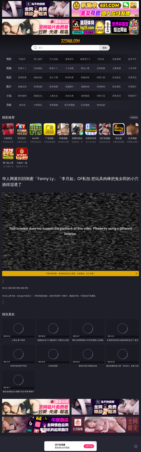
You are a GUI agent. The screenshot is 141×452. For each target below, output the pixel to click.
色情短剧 (101, 104)
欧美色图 (54, 86)
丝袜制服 (101, 68)
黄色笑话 (116, 95)
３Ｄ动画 (69, 68)
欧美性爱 (69, 77)
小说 (9, 95)
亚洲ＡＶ (22, 68)
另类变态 (132, 77)
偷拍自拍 (38, 77)
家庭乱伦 (38, 95)
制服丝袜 (85, 77)
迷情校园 (85, 95)
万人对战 (54, 59)
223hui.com (70, 41)
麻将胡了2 (85, 59)
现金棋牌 (116, 59)
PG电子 (22, 59)
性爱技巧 (132, 95)
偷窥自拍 (22, 86)
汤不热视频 (69, 104)
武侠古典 (69, 95)
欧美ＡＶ (54, 68)
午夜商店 (38, 104)
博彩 (9, 59)
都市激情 (22, 95)
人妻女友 (54, 95)
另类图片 (132, 86)
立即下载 (89, 446)
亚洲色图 (38, 86)
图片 (9, 86)
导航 (9, 105)
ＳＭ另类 (132, 68)
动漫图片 (69, 86)
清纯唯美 (101, 86)
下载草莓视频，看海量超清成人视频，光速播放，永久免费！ (92, 273)
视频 (9, 68)
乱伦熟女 (116, 77)
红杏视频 (85, 104)
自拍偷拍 (38, 68)
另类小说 (101, 95)
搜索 (104, 47)
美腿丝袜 (85, 86)
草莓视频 (54, 104)
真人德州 (38, 59)
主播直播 (116, 68)
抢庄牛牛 (132, 59)
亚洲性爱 (22, 77)
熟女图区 (116, 86)
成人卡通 (54, 77)
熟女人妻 (85, 68)
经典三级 (101, 77)
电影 (9, 77)
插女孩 (22, 104)
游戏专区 (69, 59)
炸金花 (101, 59)
